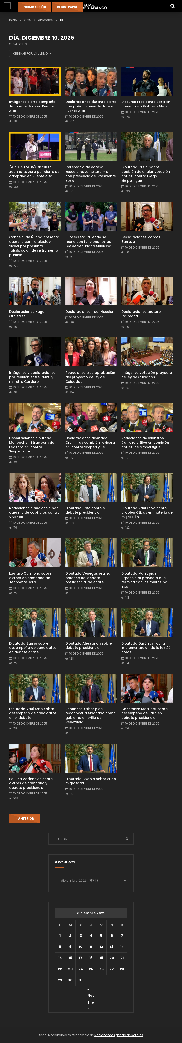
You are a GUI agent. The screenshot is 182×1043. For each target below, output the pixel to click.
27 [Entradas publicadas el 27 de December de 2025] (111, 969)
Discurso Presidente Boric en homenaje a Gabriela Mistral (146, 104)
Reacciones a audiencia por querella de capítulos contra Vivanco (34, 512)
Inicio (13, 20)
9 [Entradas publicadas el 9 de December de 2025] (70, 946)
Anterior (24, 819)
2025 (27, 20)
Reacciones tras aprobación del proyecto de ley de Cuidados (90, 377)
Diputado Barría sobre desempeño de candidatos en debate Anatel (33, 648)
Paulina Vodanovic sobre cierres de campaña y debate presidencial (31, 783)
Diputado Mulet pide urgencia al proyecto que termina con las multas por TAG (145, 580)
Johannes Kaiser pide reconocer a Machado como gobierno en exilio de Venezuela (90, 715)
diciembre (45, 20)
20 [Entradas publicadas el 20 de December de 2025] (111, 957)
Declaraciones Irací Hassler (89, 311)
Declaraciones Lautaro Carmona (141, 313)
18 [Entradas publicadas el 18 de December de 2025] (91, 957)
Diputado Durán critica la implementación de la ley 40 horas (146, 648)
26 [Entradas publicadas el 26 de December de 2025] (101, 969)
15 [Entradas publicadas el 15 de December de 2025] (60, 957)
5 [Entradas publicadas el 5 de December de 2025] (101, 935)
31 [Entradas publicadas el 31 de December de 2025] (80, 980)
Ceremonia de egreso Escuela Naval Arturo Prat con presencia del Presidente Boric (90, 174)
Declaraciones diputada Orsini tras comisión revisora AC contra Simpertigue (90, 442)
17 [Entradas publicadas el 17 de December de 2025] (80, 957)
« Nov (91, 990)
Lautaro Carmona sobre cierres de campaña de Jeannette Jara (30, 578)
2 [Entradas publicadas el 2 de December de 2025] (70, 935)
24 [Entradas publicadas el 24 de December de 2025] (80, 969)
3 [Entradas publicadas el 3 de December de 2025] (81, 935)
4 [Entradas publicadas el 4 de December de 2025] (91, 935)
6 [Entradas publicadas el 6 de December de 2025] (112, 935)
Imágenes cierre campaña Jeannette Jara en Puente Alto (32, 106)
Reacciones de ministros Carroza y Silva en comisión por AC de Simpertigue (145, 442)
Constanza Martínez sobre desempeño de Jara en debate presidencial (144, 713)
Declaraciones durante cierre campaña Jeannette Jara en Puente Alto (90, 106)
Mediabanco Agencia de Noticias (118, 1035)
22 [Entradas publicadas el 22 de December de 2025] (60, 969)
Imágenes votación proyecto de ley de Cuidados (146, 374)
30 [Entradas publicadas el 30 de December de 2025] (70, 980)
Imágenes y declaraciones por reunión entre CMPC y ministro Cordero (32, 377)
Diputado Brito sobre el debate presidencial (85, 510)
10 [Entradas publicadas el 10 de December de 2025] (80, 946)
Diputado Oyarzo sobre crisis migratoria (90, 781)
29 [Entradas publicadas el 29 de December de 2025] (60, 980)
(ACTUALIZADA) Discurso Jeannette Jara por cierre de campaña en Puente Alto (34, 172)
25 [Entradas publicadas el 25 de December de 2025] (91, 969)
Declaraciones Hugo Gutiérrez (27, 313)
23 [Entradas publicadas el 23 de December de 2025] (70, 969)
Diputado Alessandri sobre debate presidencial (88, 645)
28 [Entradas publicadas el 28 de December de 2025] (122, 969)
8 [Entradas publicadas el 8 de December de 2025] (60, 946)
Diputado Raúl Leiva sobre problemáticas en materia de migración (147, 512)
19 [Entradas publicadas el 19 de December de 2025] (101, 957)
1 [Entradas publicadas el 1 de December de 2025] (60, 935)
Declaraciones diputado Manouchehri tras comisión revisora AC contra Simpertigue (32, 445)
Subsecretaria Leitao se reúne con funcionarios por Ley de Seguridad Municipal (89, 242)
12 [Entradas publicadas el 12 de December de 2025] (101, 946)
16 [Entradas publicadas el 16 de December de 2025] (70, 957)
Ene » (90, 1003)
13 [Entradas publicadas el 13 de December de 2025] (111, 946)
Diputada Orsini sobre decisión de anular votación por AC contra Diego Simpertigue (145, 174)
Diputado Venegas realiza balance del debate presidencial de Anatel (87, 578)
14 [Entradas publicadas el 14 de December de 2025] (122, 946)
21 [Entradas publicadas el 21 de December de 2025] (122, 957)
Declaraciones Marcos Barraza (140, 239)
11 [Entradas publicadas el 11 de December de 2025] (91, 946)
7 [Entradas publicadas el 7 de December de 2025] (122, 935)
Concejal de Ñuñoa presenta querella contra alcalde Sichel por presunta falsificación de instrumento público (34, 246)
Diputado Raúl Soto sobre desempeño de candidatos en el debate (33, 713)
